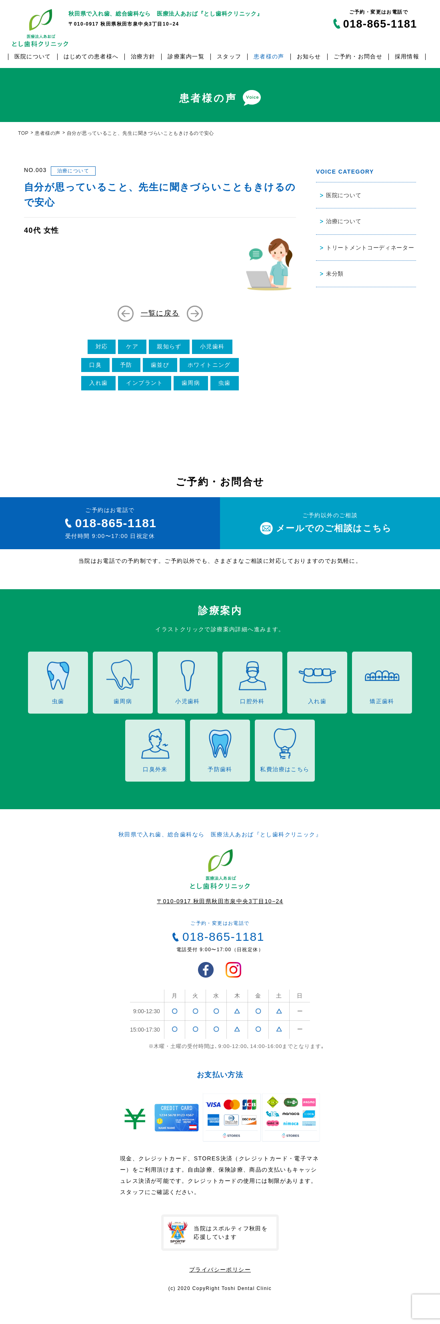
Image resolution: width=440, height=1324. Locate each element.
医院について (32, 57)
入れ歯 (98, 383)
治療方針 (143, 57)
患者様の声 (269, 57)
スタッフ (229, 57)
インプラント (144, 383)
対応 (102, 346)
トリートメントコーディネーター (370, 247)
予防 (126, 365)
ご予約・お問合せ (358, 57)
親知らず (169, 346)
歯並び (160, 365)
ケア (132, 346)
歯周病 (191, 383)
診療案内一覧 (186, 57)
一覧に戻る (160, 313)
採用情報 (407, 57)
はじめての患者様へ (91, 57)
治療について (73, 171)
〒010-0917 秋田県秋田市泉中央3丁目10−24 (220, 901)
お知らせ (309, 57)
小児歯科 (212, 346)
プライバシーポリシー (220, 1269)
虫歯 (224, 383)
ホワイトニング (209, 365)
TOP (23, 133)
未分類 (335, 273)
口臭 (95, 365)
